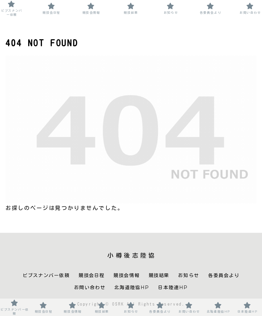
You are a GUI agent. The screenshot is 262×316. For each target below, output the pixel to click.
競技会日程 (91, 275)
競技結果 (159, 275)
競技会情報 (126, 275)
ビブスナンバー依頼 (45, 275)
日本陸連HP (173, 287)
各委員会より (224, 275)
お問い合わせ (90, 287)
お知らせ (188, 275)
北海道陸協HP (131, 287)
